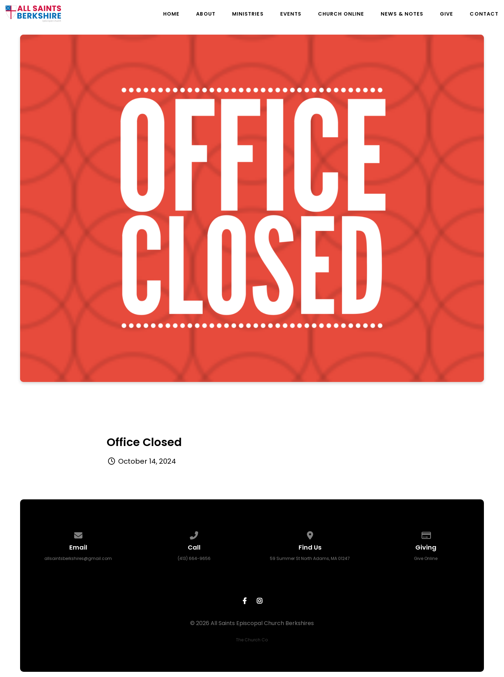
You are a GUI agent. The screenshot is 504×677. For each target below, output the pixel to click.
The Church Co (252, 640)
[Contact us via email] (78, 534)
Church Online (341, 13)
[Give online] (426, 534)
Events (290, 13)
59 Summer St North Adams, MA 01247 (310, 558)
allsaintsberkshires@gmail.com (78, 558)
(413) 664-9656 (194, 558)
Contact (484, 13)
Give (446, 13)
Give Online (425, 558)
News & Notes (402, 13)
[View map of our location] (310, 534)
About (205, 13)
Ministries (248, 13)
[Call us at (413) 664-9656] (194, 534)
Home (171, 13)
